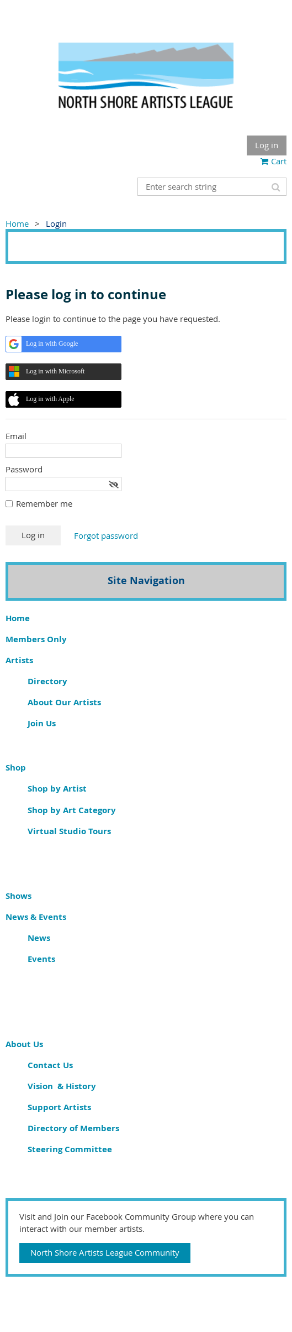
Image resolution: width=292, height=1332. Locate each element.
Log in (266, 144)
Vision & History (62, 1086)
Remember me (44, 503)
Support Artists (59, 1107)
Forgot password (106, 535)
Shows (18, 896)
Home (17, 223)
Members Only (36, 639)
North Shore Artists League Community (104, 1252)
